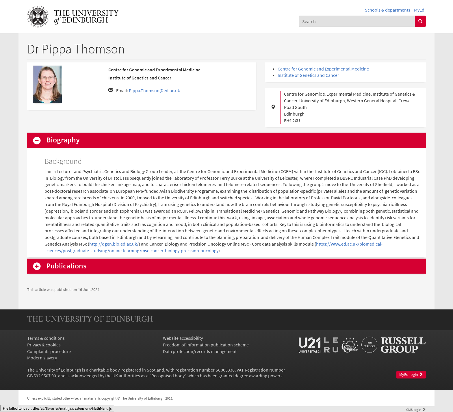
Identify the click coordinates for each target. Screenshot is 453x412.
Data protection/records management (200, 351)
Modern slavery (42, 358)
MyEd (419, 10)
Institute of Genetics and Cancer (308, 75)
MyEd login (411, 374)
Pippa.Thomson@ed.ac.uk (154, 90)
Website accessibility (183, 338)
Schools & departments (387, 10)
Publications (66, 265)
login (416, 409)
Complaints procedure (49, 351)
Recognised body (168, 375)
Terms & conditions (46, 338)
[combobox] (357, 21)
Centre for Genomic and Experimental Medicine (323, 69)
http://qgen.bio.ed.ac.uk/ (114, 244)
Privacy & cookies (44, 345)
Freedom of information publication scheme (206, 345)
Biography (63, 140)
